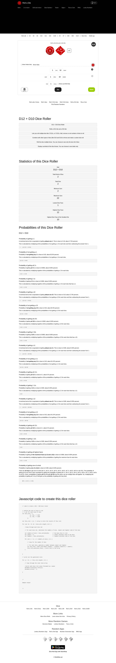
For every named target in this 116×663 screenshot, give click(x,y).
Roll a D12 (77, 608)
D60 (73, 36)
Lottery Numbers (59, 624)
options (24, 89)
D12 (46, 36)
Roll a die (23, 36)
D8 (37, 36)
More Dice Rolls (45, 616)
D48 (68, 36)
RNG (79, 7)
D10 (41, 36)
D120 (77, 36)
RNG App (79, 631)
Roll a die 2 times (34, 102)
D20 (50, 36)
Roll (93, 44)
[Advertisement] (58, 21)
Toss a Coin (71, 7)
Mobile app (92, 36)
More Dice (84, 36)
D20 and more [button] (37, 7)
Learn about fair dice (58, 616)
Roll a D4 (54, 608)
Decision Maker (47, 624)
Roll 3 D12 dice (64, 102)
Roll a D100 (85, 608)
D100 (54, 36)
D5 (59, 36)
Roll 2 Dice (37, 608)
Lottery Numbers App (40, 631)
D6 (33, 36)
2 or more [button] (27, 7)
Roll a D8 (61, 608)
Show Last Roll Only (64, 83)
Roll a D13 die (74, 102)
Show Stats (36, 64)
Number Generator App (67, 631)
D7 (63, 36)
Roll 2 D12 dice (53, 102)
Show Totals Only (27, 64)
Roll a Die (25, 2)
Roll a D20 (46, 608)
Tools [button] (57, 7)
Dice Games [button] (48, 7)
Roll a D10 (69, 608)
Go (58, 89)
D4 (30, 36)
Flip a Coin (84, 102)
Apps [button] (63, 7)
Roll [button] (19, 7)
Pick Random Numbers (58, 104)
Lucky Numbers (87, 7)
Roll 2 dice (44, 102)
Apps (93, 3)
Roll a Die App (53, 631)
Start (91, 89)
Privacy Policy (71, 616)
